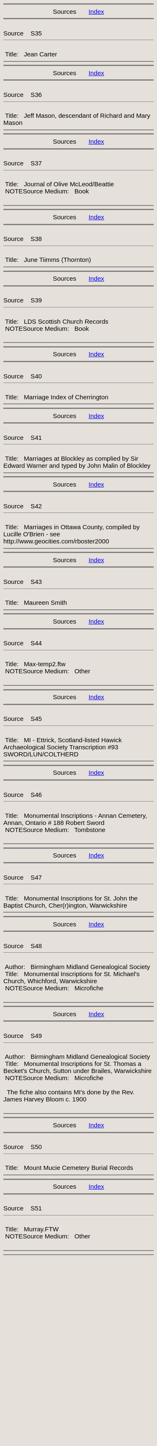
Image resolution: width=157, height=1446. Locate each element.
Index (96, 11)
